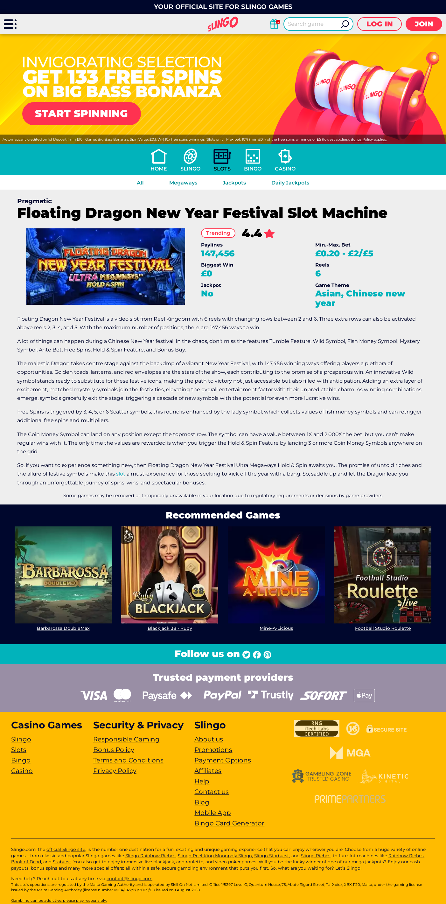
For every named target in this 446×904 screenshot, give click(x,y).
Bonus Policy (113, 750)
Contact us (211, 792)
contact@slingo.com (129, 878)
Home (158, 169)
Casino (285, 169)
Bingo (252, 169)
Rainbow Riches (406, 855)
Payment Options (222, 760)
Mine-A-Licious (276, 628)
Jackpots (234, 183)
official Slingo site (65, 849)
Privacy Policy (114, 771)
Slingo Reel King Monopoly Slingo (215, 855)
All (140, 183)
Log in (379, 24)
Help (201, 781)
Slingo (190, 169)
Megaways (183, 183)
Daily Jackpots (290, 183)
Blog (201, 802)
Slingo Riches (316, 855)
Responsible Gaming (126, 739)
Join (424, 24)
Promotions (213, 750)
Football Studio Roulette (383, 628)
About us (208, 739)
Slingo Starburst (271, 855)
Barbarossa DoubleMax (63, 628)
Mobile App (212, 813)
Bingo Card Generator (229, 823)
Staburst (62, 861)
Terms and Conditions (128, 760)
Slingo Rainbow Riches (150, 855)
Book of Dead (26, 861)
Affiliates (207, 771)
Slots (222, 169)
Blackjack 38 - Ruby (170, 628)
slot (120, 474)
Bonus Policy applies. (369, 139)
